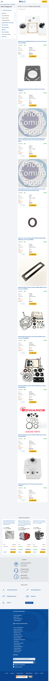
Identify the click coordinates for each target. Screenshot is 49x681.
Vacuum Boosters (17, 648)
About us (12, 673)
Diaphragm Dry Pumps (18, 631)
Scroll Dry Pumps (17, 633)
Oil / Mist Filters (5, 25)
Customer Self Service (12, 590)
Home (7, 673)
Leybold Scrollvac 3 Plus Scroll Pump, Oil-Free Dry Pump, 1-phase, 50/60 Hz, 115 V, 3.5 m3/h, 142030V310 (39, 522)
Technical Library (29, 673)
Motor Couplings (5, 32)
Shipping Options (17, 621)
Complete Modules (6, 20)
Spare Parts (13, 4)
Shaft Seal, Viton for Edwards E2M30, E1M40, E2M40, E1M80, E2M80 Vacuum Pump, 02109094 (32, 239)
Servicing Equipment (36, 590)
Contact (41, 673)
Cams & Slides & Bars (6, 34)
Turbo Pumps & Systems (18, 628)
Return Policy (16, 617)
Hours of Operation (17, 615)
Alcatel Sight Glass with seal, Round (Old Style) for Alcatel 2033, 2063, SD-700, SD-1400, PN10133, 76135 (31, 189)
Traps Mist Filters (17, 645)
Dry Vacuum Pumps (18, 635)
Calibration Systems (18, 650)
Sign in (45, 1)
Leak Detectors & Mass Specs (19, 640)
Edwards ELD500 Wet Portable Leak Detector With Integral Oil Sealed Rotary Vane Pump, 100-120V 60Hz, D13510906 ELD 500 (9, 523)
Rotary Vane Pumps (6, 4)
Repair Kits (4, 13)
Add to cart (33, 56)
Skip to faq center (29, 603)
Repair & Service (20, 673)
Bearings (3, 29)
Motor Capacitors (5, 27)
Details (5, 552)
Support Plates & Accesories (8, 22)
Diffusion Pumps (17, 652)
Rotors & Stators (5, 18)
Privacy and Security (18, 619)
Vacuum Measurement (18, 636)
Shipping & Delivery (11, 597)
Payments (33, 597)
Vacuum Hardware (17, 638)
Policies (9, 603)
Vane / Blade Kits (5, 15)
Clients (36, 673)
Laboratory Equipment (18, 647)
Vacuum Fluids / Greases (18, 643)
